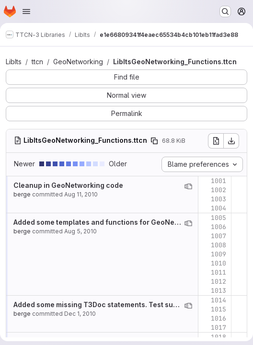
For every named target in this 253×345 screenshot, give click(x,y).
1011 (218, 272)
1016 (218, 318)
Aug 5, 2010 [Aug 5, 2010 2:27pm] (80, 231)
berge (22, 194)
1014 (218, 300)
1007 (218, 236)
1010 (218, 263)
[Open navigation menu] (26, 11)
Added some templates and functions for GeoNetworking (108, 222)
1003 (218, 199)
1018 (218, 337)
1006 (218, 227)
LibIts (14, 62)
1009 (218, 254)
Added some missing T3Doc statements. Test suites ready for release (129, 304)
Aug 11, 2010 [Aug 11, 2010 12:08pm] (81, 194)
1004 (218, 208)
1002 (218, 190)
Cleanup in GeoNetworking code (68, 185)
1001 (218, 181)
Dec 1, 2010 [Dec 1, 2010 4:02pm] (80, 313)
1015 (218, 309)
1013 (218, 291)
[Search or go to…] (225, 11)
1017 (218, 327)
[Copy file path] (154, 141)
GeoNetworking (78, 62)
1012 (218, 281)
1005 (218, 218)
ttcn (37, 62)
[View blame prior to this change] (188, 186)
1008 (218, 245)
